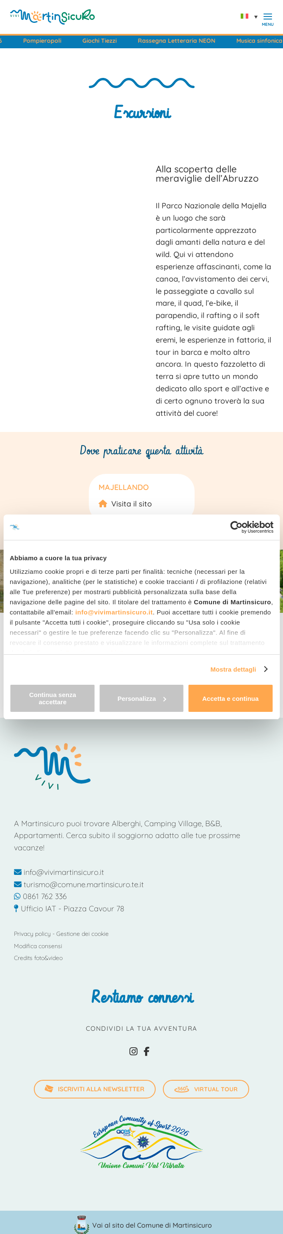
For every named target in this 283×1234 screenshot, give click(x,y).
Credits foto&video (38, 958)
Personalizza (142, 698)
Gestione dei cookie (82, 934)
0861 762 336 (40, 896)
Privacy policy (32, 934)
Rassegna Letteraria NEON (189, 40)
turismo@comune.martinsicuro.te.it (79, 884)
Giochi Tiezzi (113, 40)
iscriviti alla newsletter (94, 1089)
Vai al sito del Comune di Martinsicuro (152, 1225)
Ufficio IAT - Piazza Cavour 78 (69, 908)
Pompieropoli (55, 40)
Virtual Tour (206, 1089)
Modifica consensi (38, 946)
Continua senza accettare (52, 698)
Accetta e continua (230, 698)
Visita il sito (131, 504)
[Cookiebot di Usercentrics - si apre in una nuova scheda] (236, 527)
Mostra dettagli (233, 669)
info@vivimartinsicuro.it (114, 612)
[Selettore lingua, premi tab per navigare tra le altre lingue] (251, 17)
